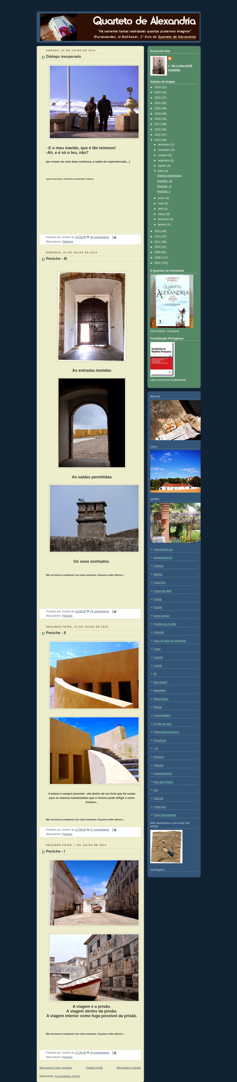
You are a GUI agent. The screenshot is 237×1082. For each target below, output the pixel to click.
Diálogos (67, 241)
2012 (158, 236)
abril (161, 208)
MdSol (158, 707)
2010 (158, 247)
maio (161, 203)
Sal (156, 790)
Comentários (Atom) (67, 1076)
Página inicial (94, 1067)
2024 (158, 87)
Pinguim (159, 756)
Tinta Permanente (165, 815)
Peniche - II (56, 633)
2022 (158, 97)
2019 (158, 113)
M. (155, 673)
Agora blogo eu (163, 549)
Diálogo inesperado (63, 56)
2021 (158, 103)
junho (161, 198)
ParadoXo (160, 740)
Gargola (159, 632)
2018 (158, 118)
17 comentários (99, 829)
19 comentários (99, 611)
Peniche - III (56, 259)
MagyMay (160, 690)
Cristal (158, 599)
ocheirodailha (162, 715)
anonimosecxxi (163, 557)
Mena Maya (161, 698)
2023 (158, 92)
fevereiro (164, 219)
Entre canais (161, 615)
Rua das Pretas (163, 782)
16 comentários (99, 1052)
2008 (158, 257)
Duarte (158, 607)
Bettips (158, 574)
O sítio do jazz (163, 723)
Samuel (158, 798)
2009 (158, 252)
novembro (164, 149)
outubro (163, 155)
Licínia (158, 665)
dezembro (164, 144)
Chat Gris (160, 582)
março (162, 214)
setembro (164, 160)
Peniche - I (55, 851)
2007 (158, 263)
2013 (158, 231)
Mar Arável (160, 682)
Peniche (67, 615)
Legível (158, 657)
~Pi (156, 748)
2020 (158, 108)
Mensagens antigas (129, 1067)
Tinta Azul (160, 806)
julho (161, 171)
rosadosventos (163, 773)
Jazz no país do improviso (170, 640)
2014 (158, 139)
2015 (158, 134)
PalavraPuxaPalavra (166, 732)
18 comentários (99, 237)
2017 (158, 124)
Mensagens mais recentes (55, 1067)
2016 (158, 129)
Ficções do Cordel (165, 624)
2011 (158, 241)
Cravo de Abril (162, 591)
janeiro (162, 224)
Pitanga (158, 765)
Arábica (158, 565)
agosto (162, 165)
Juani (157, 648)
